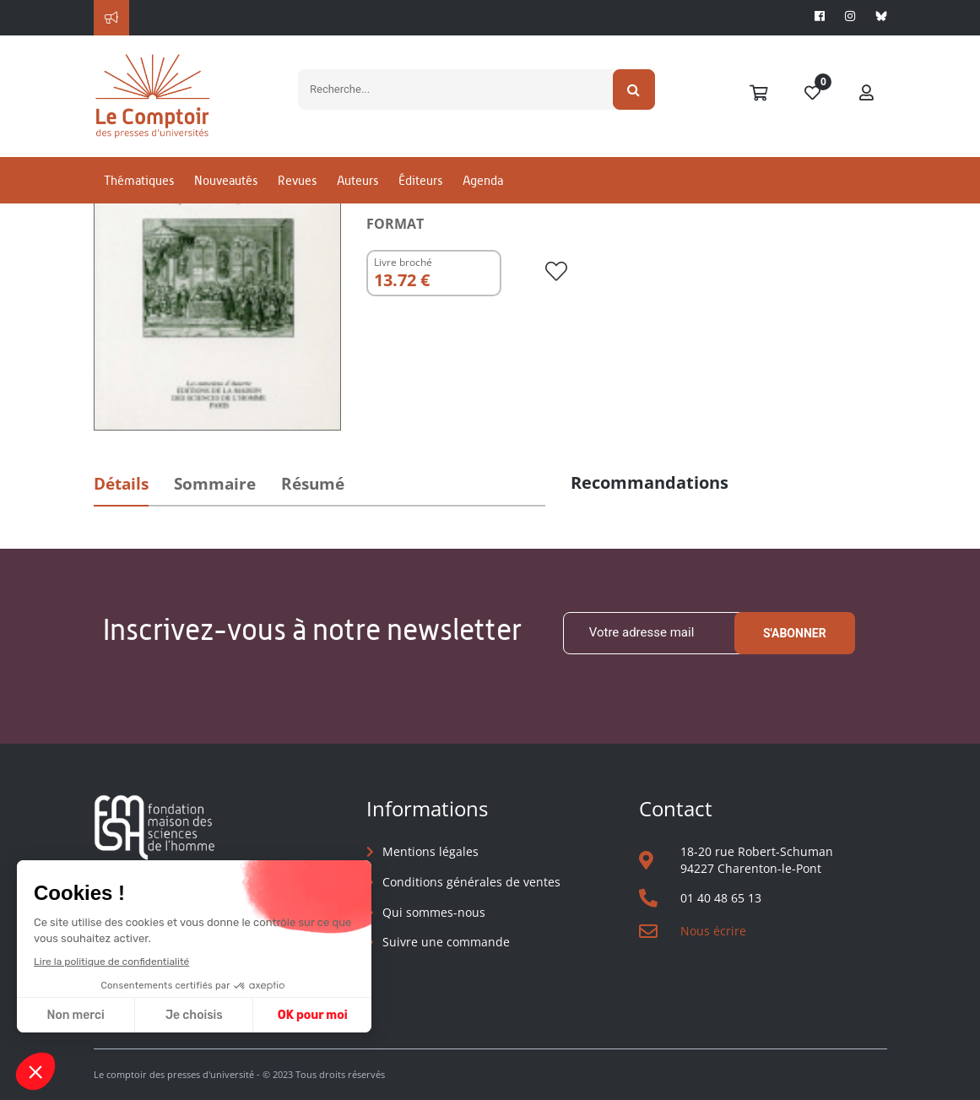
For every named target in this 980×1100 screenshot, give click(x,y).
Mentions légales (430, 851)
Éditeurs (420, 180)
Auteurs (357, 180)
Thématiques (139, 180)
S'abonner (794, 633)
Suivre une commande (446, 942)
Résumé (312, 484)
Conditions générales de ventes (471, 882)
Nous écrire (713, 931)
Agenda (483, 180)
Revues (297, 180)
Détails (121, 484)
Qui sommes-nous (433, 912)
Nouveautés (225, 180)
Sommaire (215, 484)
